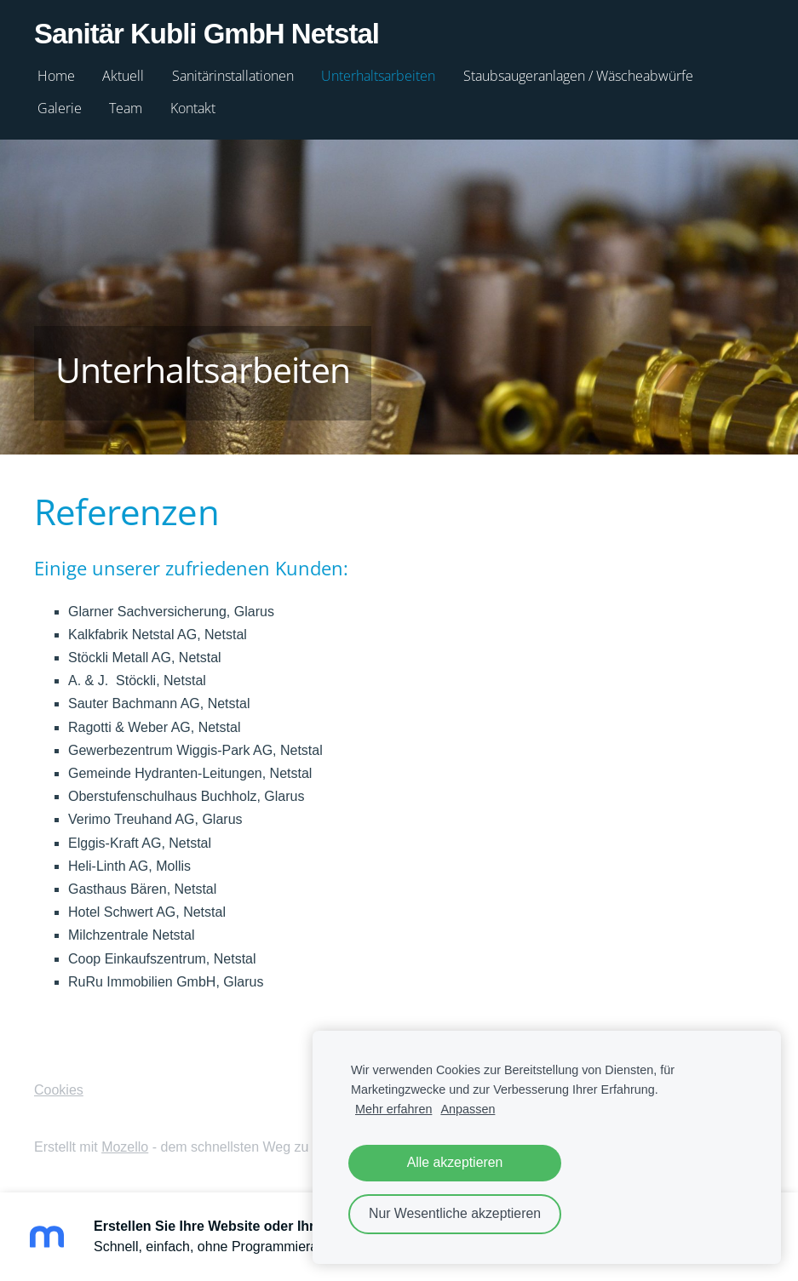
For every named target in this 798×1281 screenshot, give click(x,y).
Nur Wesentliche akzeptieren (455, 1213)
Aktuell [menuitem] (123, 75)
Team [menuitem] (125, 108)
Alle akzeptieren (455, 1162)
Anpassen (467, 1109)
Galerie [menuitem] (59, 108)
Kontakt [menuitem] (192, 108)
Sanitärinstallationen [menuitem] (233, 75)
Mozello (124, 1147)
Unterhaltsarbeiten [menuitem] (378, 75)
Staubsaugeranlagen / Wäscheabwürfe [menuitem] (578, 75)
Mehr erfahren (393, 1109)
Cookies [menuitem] (58, 1090)
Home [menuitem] (56, 75)
